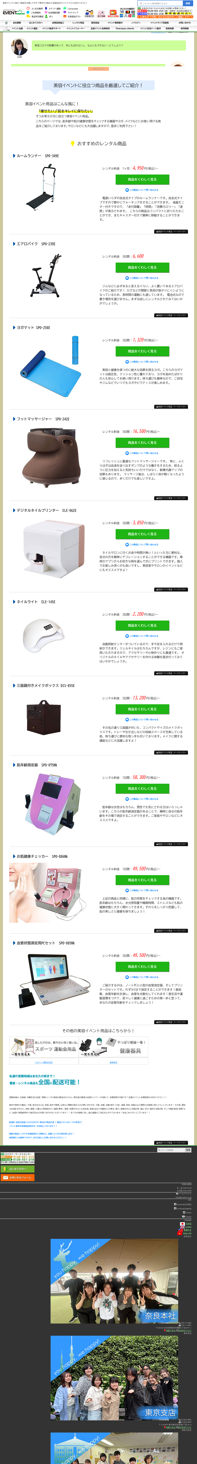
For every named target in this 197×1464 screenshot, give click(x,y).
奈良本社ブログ (183, 1332)
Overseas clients (125, 28)
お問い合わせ (185, 23)
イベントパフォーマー (76, 28)
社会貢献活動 (52, 13)
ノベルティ (136, 23)
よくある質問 (35, 9)
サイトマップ (70, 13)
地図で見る (170, 1332)
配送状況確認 (35, 17)
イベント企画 (17, 28)
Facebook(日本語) (182, 1206)
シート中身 (6, 28)
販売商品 (95, 23)
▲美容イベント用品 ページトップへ (171, 233)
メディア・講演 (53, 9)
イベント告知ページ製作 (150, 28)
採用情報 (185, 28)
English (185, 1228)
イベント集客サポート (51, 28)
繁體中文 (184, 1232)
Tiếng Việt (184, 1235)
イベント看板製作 (115, 23)
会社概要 (17, 23)
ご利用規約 (34, 13)
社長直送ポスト (72, 17)
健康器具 (113, 1064)
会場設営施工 (58, 23)
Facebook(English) (183, 1210)
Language (70, 9)
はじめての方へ (36, 23)
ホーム (6, 23)
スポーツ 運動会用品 (44, 1064)
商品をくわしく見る (142, 181)
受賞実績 (170, 28)
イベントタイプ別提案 (159, 23)
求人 (49, 17)
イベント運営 (31, 28)
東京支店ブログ (183, 1429)
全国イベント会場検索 (100, 28)
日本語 (185, 1225)
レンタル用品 (78, 23)
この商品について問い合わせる (142, 192)
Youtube (186, 1218)
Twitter (187, 1214)
